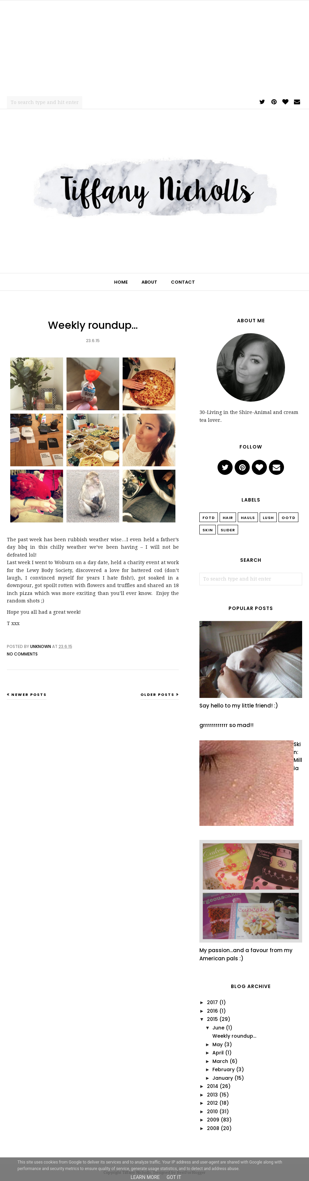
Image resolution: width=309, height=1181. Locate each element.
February (223, 1069)
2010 (212, 1111)
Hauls (248, 517)
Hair (228, 517)
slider (228, 530)
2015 (212, 1019)
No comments (22, 654)
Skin (207, 530)
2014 (212, 1086)
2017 (212, 1002)
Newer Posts (29, 694)
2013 (212, 1094)
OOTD (288, 517)
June (218, 1027)
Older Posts (157, 694)
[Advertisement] (154, 48)
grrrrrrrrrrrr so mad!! (226, 725)
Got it (173, 1177)
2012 (212, 1103)
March (220, 1061)
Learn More (145, 1177)
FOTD (208, 517)
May (217, 1044)
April (218, 1052)
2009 (213, 1119)
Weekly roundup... (93, 325)
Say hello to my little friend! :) (238, 705)
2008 (213, 1128)
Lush (268, 517)
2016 (212, 1011)
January (222, 1078)
